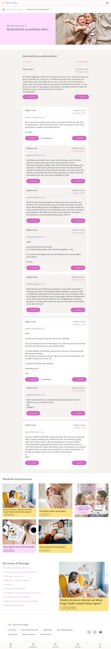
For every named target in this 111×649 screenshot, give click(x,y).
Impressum (12, 630)
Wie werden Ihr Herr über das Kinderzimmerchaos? (23, 593)
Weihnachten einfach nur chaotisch (17, 597)
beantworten (31, 97)
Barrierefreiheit (45, 634)
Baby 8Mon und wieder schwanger (17, 580)
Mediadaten (47, 630)
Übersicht (28, 62)
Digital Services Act (28, 634)
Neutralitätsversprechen (29, 630)
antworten (33, 138)
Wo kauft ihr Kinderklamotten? (15, 589)
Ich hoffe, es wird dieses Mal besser (17, 568)
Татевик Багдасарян (105, 42)
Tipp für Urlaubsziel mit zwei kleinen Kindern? (21, 572)
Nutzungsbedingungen (65, 630)
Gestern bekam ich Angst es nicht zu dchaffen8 (21, 601)
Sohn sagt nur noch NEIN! (14, 576)
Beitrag (41, 117)
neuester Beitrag (82, 62)
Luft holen (8, 584)
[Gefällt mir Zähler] (82, 97)
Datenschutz (12, 634)
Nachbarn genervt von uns (14, 605)
